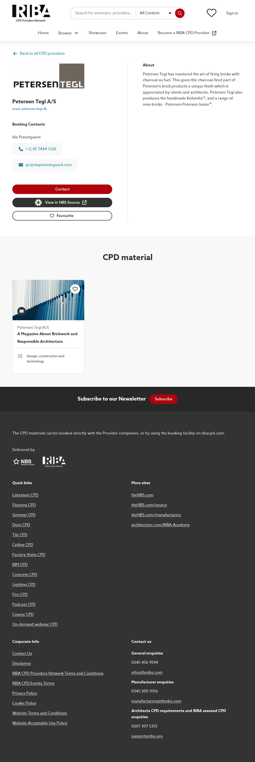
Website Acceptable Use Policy (39, 723)
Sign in (232, 13)
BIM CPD (20, 565)
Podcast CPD (24, 604)
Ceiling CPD (22, 545)
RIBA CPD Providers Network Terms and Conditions (57, 673)
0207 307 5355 (144, 726)
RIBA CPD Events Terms (33, 683)
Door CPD (21, 525)
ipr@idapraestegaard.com (45, 165)
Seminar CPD (24, 515)
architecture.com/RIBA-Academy (160, 525)
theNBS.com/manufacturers (156, 515)
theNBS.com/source (149, 505)
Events (122, 33)
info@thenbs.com (146, 672)
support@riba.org (147, 736)
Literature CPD (25, 495)
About (142, 33)
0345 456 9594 (144, 662)
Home (43, 33)
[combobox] (155, 13)
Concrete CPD (24, 574)
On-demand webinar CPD (35, 624)
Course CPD (23, 614)
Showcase (98, 33)
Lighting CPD (24, 584)
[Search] (180, 13)
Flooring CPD (24, 505)
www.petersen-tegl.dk (29, 108)
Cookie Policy (24, 703)
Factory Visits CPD (28, 555)
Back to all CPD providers (39, 53)
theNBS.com (142, 495)
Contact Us (22, 653)
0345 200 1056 (144, 691)
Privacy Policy (24, 693)
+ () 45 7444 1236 (37, 149)
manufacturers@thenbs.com (156, 701)
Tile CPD (20, 535)
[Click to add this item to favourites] (75, 289)
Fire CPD (20, 594)
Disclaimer (21, 663)
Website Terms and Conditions (39, 713)
